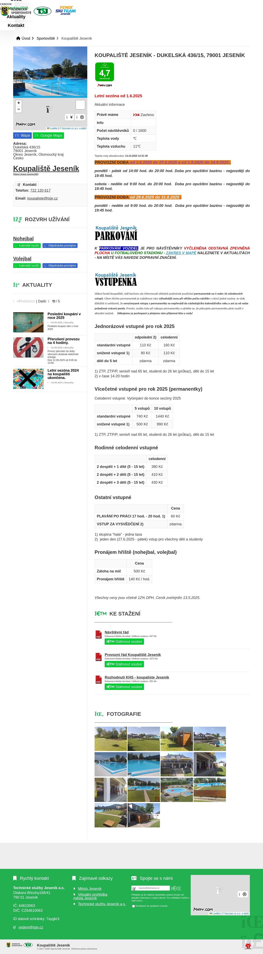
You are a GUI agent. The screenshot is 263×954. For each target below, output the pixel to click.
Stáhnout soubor (124, 642)
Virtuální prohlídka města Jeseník (90, 896)
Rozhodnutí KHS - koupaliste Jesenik (137, 677)
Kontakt (119, 25)
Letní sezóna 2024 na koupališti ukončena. (63, 374)
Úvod (38, 11)
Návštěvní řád (117, 632)
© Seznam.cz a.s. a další (72, 128)
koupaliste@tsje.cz (42, 198)
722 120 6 (38, 190)
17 (49, 190)
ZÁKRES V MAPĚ (181, 253)
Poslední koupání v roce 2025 (64, 316)
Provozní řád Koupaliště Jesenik (133, 655)
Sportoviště (55, 25)
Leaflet (52, 128)
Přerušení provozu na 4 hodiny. (64, 341)
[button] (235, 4)
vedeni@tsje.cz (30, 927)
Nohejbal (23, 238)
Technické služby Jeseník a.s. (102, 904)
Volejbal (22, 258)
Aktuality (89, 25)
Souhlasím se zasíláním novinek (151, 906)
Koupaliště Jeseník (50, 169)
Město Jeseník (89, 889)
